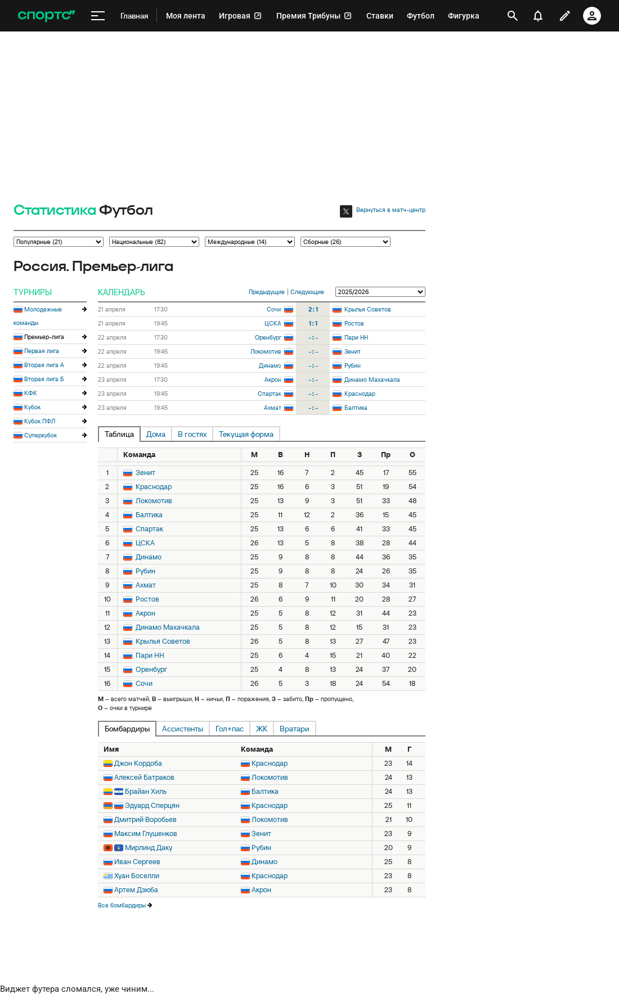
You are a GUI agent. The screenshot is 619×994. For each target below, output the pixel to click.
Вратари (295, 729)
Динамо (270, 365)
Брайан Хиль (146, 791)
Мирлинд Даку (148, 847)
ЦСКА (272, 323)
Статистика (55, 210)
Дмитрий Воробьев (145, 819)
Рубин (352, 365)
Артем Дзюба (136, 889)
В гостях (192, 434)
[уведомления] (537, 15)
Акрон (272, 379)
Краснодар (359, 393)
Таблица (119, 434)
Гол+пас (230, 729)
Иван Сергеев (137, 861)
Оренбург (268, 337)
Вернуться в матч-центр (390, 210)
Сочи (274, 309)
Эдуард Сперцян (152, 805)
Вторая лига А (44, 365)
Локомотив (265, 351)
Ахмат (272, 408)
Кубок (32, 407)
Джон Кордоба (138, 763)
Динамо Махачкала (372, 379)
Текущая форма (246, 434)
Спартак (269, 393)
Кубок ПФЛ (39, 421)
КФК (30, 393)
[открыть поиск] (512, 15)
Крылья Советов (367, 309)
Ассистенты (182, 729)
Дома (155, 434)
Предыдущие (267, 291)
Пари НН (356, 337)
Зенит (352, 351)
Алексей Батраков (144, 777)
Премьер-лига (44, 337)
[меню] (97, 16)
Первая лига (41, 351)
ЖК (261, 729)
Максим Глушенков (145, 833)
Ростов (354, 323)
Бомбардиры (127, 729)
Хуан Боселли (136, 875)
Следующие (307, 291)
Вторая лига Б (44, 379)
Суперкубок (40, 435)
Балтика (355, 408)
